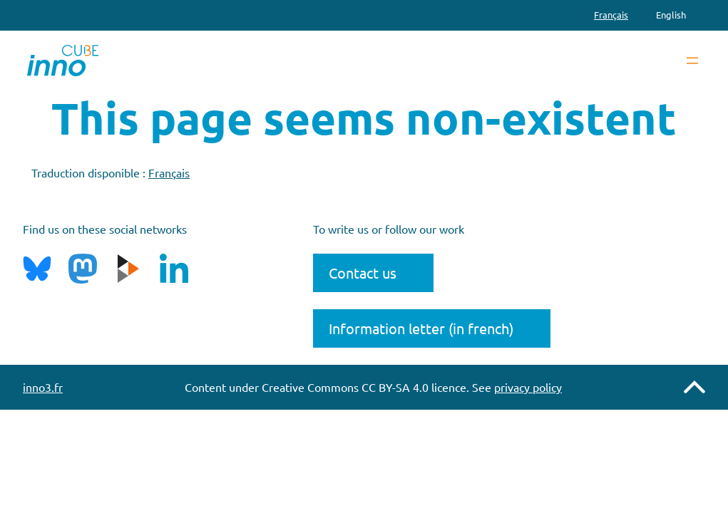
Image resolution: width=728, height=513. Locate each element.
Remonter (694, 386)
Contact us (362, 272)
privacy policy (528, 387)
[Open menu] (692, 60)
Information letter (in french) (421, 328)
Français (169, 172)
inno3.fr (43, 387)
